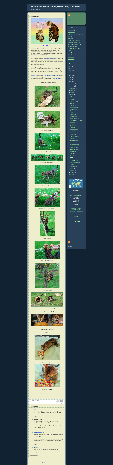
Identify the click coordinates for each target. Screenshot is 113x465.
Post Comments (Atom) (40, 462)
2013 (70, 70)
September (73, 88)
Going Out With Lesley (75, 123)
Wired (71, 132)
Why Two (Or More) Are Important (75, 34)
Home (48, 393)
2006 (70, 174)
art (50, 403)
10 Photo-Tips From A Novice (74, 48)
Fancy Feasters (73, 109)
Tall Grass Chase (74, 140)
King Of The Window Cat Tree (76, 149)
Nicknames (70, 38)
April (71, 98)
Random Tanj (73, 142)
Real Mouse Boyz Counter (76, 195)
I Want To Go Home (74, 136)
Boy (35, 447)
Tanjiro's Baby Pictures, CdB (74, 40)
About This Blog (71, 30)
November (72, 85)
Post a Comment (34, 455)
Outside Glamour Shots (75, 162)
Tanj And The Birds (74, 159)
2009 (70, 77)
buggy (49, 260)
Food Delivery (73, 105)
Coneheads (72, 164)
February (72, 170)
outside (58, 403)
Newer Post (31, 460)
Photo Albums (71, 57)
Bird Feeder (72, 153)
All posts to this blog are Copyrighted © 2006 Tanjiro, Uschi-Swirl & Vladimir (76, 210)
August (72, 90)
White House (57, 78)
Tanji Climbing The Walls (75, 155)
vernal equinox (37, 54)
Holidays (54, 403)
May (71, 96)
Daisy (35, 409)
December (72, 83)
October (72, 86)
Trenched (72, 103)
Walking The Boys (74, 130)
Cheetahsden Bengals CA (73, 46)
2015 (70, 66)
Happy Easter (73, 151)
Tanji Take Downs (74, 129)
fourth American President (50, 75)
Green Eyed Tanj (74, 147)
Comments (72, 99)
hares (47, 58)
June (71, 94)
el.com (69, 50)
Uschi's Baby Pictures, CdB (74, 42)
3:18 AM (35, 416)
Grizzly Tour (70, 52)
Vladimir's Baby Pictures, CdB (74, 44)
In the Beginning (71, 32)
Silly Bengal (72, 112)
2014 (70, 68)
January (72, 172)
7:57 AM (35, 444)
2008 (70, 79)
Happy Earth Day (74, 116)
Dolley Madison (34, 75)
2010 (70, 75)
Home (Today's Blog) (72, 27)
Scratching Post (73, 138)
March (72, 168)
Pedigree (70, 36)
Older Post (62, 460)
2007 (70, 81)
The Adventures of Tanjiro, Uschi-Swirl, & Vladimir (55, 6)
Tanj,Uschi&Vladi (38, 432)
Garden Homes (71, 59)
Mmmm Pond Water (74, 118)
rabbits (52, 58)
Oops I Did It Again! (74, 144)
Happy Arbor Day (74, 107)
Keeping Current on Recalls (76, 120)
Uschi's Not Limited (74, 145)
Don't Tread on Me (74, 101)
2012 (70, 72)
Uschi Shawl (73, 114)
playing (61, 403)
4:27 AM (35, 430)
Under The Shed (73, 166)
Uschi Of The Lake (74, 160)
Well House (72, 122)
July (71, 92)
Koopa (71, 157)
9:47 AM (35, 452)
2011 (70, 74)
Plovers (72, 110)
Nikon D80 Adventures (73, 54)
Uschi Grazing (73, 134)
